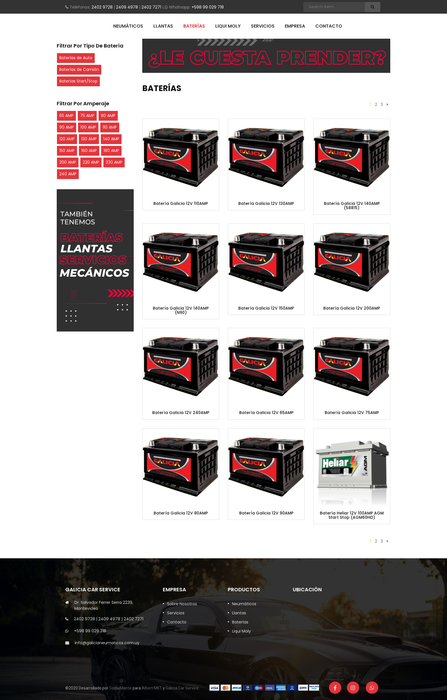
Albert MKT (152, 688)
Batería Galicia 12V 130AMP (266, 203)
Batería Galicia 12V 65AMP (266, 413)
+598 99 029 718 (208, 7)
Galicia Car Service (182, 688)
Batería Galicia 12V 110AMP (180, 203)
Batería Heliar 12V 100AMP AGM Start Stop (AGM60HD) (352, 515)
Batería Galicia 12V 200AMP (351, 308)
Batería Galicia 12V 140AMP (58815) (352, 205)
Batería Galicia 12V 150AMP (266, 308)
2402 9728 (102, 7)
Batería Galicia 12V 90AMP (266, 513)
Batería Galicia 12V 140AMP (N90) (181, 310)
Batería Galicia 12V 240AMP (180, 413)
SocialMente (120, 688)
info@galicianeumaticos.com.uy (107, 643)
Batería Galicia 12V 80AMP (181, 513)
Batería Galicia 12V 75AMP (352, 413)
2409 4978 (127, 7)
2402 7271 (151, 7)
